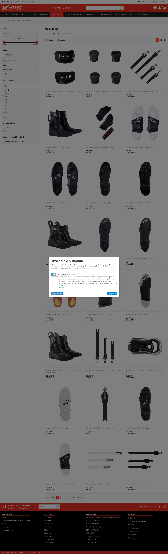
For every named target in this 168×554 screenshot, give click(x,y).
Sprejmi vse (112, 293)
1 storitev (61, 288)
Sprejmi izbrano (56, 293)
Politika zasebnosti (83, 269)
